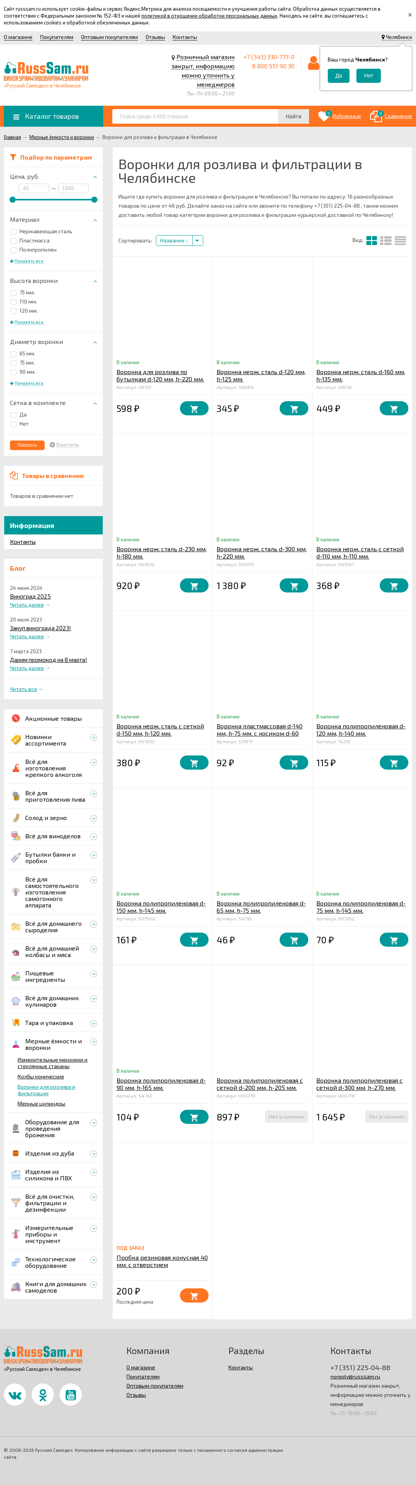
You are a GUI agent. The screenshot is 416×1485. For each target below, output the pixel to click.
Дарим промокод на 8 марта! (48, 659)
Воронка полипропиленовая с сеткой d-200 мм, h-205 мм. (260, 1084)
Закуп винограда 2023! (40, 628)
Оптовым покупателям (109, 37)
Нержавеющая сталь (41, 231)
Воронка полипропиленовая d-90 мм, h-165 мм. (161, 1084)
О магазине (18, 37)
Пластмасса (30, 240)
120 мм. (24, 310)
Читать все (23, 689)
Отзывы (155, 37)
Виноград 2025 (30, 596)
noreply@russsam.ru (355, 1376)
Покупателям (56, 37)
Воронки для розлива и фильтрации (46, 1089)
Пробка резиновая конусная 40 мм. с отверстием (162, 1261)
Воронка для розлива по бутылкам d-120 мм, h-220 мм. (160, 375)
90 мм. (23, 371)
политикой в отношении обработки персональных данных (209, 16)
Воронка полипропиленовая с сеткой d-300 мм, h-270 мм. (359, 1084)
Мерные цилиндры (41, 1103)
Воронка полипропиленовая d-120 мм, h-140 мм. (361, 729)
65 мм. (23, 353)
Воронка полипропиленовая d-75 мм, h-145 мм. (361, 906)
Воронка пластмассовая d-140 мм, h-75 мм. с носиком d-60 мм (260, 733)
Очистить (67, 445)
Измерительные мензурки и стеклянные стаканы (52, 1062)
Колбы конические (41, 1076)
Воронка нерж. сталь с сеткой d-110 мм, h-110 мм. (360, 552)
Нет (20, 423)
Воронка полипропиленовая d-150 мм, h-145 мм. (161, 906)
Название (174, 240)
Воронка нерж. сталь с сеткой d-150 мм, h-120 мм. (160, 729)
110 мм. (24, 301)
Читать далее (27, 604)
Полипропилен (34, 249)
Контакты (185, 37)
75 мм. (23, 292)
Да (19, 414)
